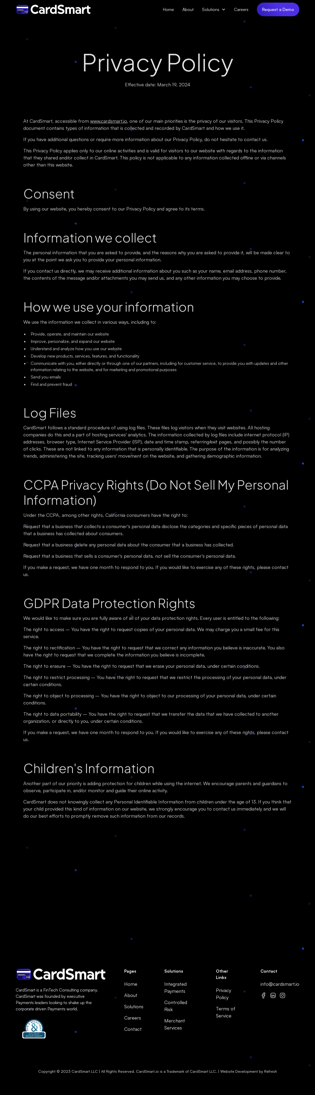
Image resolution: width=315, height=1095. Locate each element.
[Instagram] (282, 995)
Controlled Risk (175, 1005)
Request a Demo (278, 9)
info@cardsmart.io (279, 984)
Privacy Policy (223, 993)
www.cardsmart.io (108, 123)
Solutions (210, 9)
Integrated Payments (175, 987)
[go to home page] (59, 974)
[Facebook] (263, 995)
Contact (133, 1029)
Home (168, 9)
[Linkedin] (273, 995)
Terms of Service (225, 1012)
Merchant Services (174, 1024)
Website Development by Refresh (248, 1071)
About (188, 9)
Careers (241, 9)
